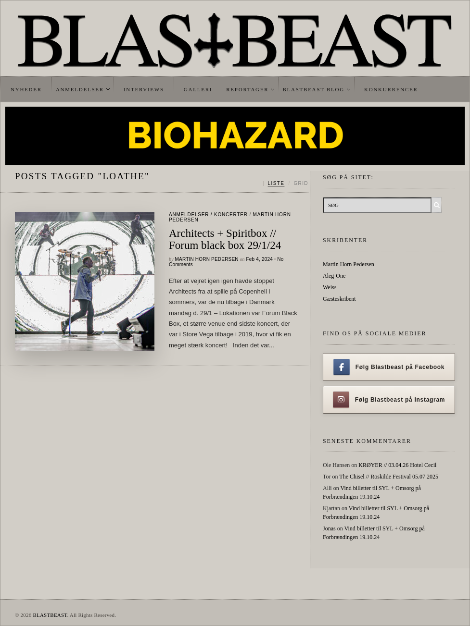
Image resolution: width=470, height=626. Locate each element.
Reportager (247, 89)
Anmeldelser (80, 89)
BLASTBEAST (50, 615)
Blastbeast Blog (313, 89)
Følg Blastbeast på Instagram (389, 400)
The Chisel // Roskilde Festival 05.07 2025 (388, 476)
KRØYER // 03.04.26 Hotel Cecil (397, 465)
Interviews (144, 89)
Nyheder (26, 89)
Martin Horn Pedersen (207, 259)
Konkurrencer (391, 89)
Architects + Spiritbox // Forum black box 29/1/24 (225, 239)
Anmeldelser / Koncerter (208, 214)
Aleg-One (334, 275)
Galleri (198, 89)
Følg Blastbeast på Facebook (389, 367)
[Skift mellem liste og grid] (286, 183)
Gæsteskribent (339, 298)
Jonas (329, 528)
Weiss (329, 287)
